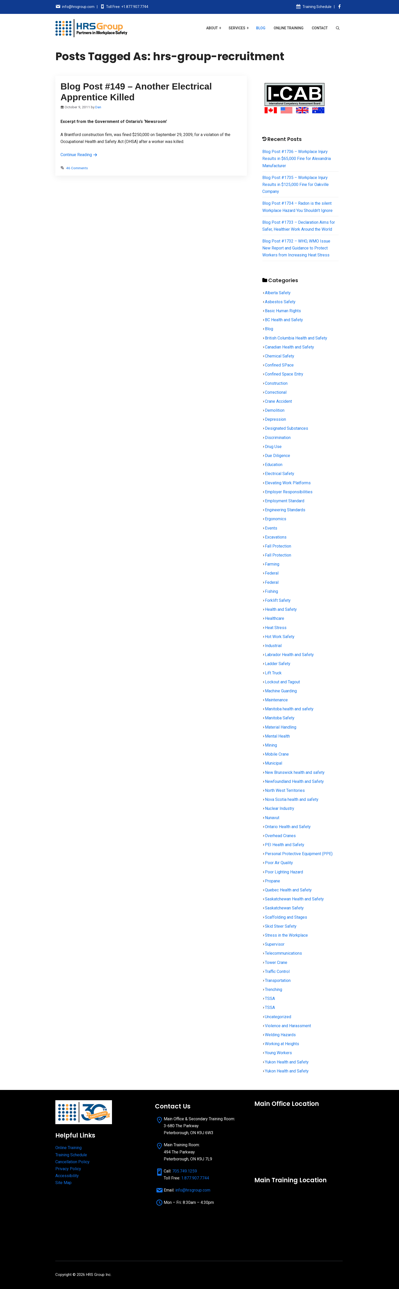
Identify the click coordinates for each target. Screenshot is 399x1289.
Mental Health (277, 736)
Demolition (274, 410)
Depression (275, 419)
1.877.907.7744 (195, 1178)
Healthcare (274, 618)
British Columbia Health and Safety (296, 338)
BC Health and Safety (284, 319)
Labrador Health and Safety (289, 654)
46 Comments (77, 168)
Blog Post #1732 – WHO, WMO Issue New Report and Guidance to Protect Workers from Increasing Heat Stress (296, 248)
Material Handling (280, 727)
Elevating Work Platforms (288, 482)
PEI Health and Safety (284, 844)
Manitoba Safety (279, 717)
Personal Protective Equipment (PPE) (299, 853)
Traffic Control (277, 971)
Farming (272, 564)
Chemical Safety (279, 356)
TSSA (270, 998)
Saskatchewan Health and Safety (294, 899)
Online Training (288, 28)
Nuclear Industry (279, 808)
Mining (271, 745)
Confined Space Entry (284, 374)
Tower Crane (276, 962)
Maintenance (276, 699)
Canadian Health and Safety (289, 347)
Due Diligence (277, 455)
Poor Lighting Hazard (284, 872)
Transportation (278, 980)
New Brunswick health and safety (295, 772)
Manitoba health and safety (289, 708)
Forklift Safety (278, 600)
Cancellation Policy (72, 1161)
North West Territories (285, 790)
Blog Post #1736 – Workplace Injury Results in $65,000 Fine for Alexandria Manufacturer (296, 158)
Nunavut (272, 817)
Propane (272, 881)
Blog (260, 28)
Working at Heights (282, 1043)
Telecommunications (283, 953)
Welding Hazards (280, 1034)
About (212, 28)
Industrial (273, 645)
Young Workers (278, 1052)
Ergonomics (275, 518)
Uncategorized (278, 1016)
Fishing (271, 591)
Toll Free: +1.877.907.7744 (127, 7)
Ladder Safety (277, 663)
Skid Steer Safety (281, 926)
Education (273, 464)
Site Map (63, 1182)
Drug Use (273, 446)
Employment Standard (284, 500)
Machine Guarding (281, 690)
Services (237, 28)
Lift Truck (273, 672)
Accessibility (67, 1175)
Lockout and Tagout (282, 681)
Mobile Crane (277, 754)
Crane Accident (278, 401)
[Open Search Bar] (338, 28)
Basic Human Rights (283, 310)
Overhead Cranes (280, 835)
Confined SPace (279, 365)
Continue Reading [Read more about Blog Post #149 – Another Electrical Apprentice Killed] (79, 154)
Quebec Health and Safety (288, 890)
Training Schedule (317, 7)
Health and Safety (281, 609)
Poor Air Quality (279, 862)
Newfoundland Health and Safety (294, 781)
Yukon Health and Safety (287, 1062)
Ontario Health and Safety (288, 826)
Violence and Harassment (288, 1025)
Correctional (276, 392)
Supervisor (274, 944)
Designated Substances (286, 428)
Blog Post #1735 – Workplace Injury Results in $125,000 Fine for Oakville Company (295, 184)
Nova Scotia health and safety (291, 799)
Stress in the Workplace (286, 935)
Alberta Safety (278, 292)
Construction (276, 383)
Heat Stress (276, 627)
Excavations (276, 537)
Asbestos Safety (280, 301)
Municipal (273, 763)
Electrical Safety (279, 473)
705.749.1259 (184, 1171)
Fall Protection (278, 546)
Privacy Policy (68, 1168)
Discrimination (278, 437)
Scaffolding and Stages (286, 917)
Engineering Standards (285, 509)
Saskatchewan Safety (284, 908)
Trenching (273, 989)
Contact (320, 28)
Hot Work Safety (279, 636)
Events (271, 528)
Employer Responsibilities (289, 491)
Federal (272, 573)
